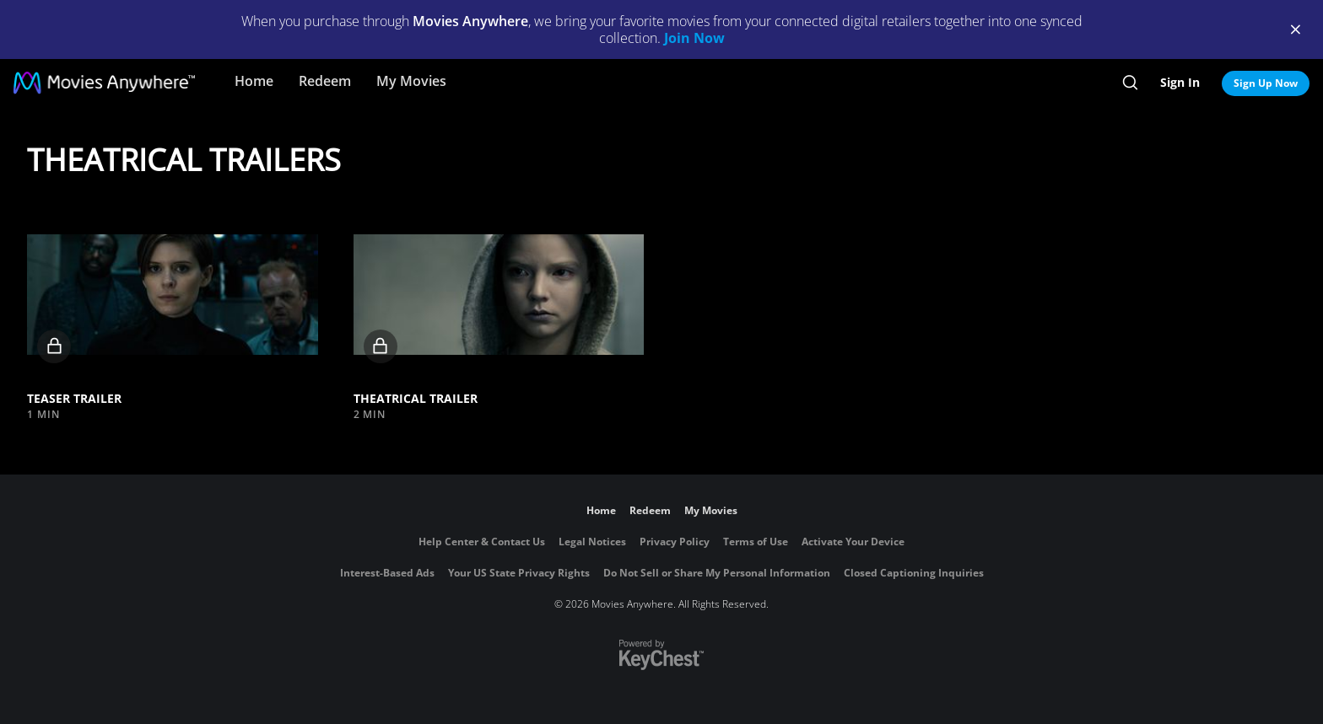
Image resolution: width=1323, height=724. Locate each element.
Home (254, 81)
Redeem (325, 81)
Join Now (694, 38)
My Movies (411, 81)
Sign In (1180, 82)
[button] (172, 295)
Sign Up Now (1266, 83)
